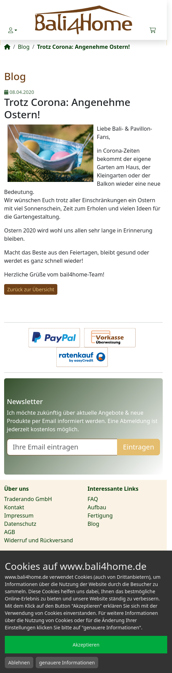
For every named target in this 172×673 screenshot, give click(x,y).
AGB (9, 532)
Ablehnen (19, 662)
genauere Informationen (67, 662)
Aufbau (97, 507)
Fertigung (100, 515)
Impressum (19, 515)
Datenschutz (20, 524)
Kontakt (14, 507)
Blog (93, 524)
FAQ (93, 499)
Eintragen (138, 447)
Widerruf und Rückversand (38, 540)
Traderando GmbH (28, 499)
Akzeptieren (85, 644)
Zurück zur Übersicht (30, 289)
